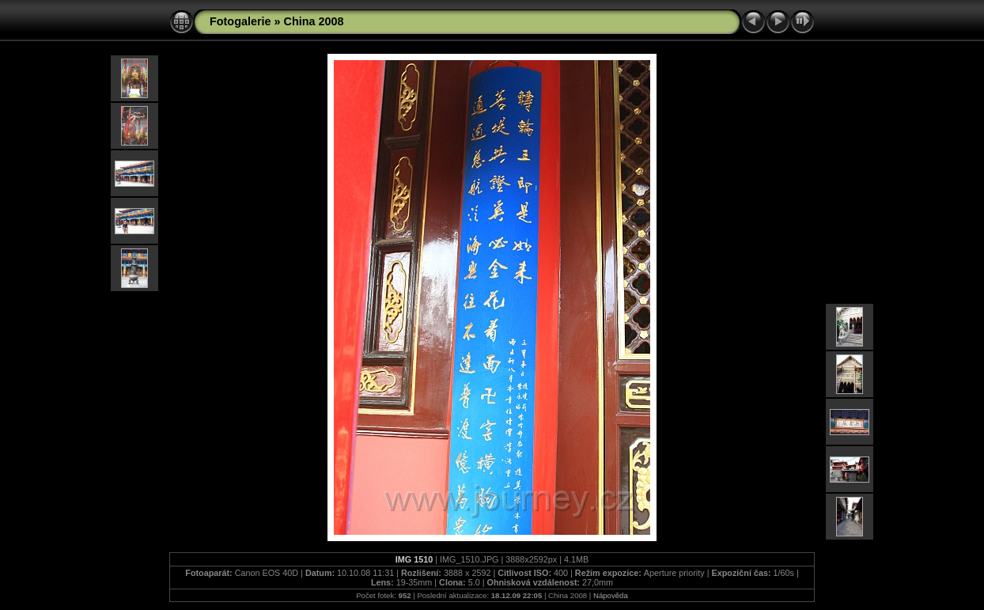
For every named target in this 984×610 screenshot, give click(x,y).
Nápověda (610, 595)
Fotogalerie (240, 21)
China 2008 (314, 21)
